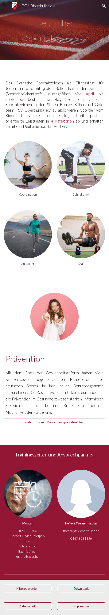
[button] (5, 6)
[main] (54, 30)
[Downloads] (81, 588)
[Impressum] (81, 606)
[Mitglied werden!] (28, 588)
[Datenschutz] (28, 606)
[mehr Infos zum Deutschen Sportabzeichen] (54, 422)
